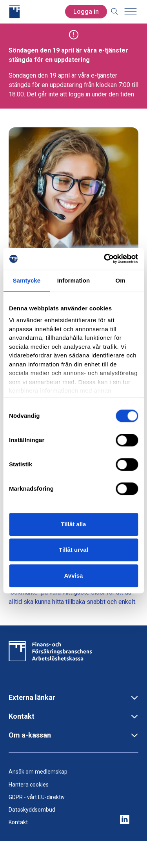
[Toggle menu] (130, 12)
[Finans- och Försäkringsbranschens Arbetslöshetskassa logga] (37, 12)
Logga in (86, 11)
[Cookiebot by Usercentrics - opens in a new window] (104, 259)
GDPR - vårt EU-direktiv (37, 797)
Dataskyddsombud (32, 810)
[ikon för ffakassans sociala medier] (124, 820)
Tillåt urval (73, 549)
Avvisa (73, 575)
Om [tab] (120, 280)
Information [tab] (73, 280)
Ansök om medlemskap (38, 771)
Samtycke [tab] (26, 280)
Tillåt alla (73, 524)
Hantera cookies (29, 784)
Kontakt (18, 822)
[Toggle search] (115, 12)
